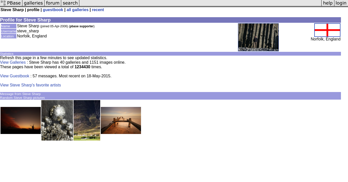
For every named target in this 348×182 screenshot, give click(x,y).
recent (98, 10)
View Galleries (13, 62)
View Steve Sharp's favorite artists (30, 85)
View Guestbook (14, 76)
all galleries (77, 10)
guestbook (53, 10)
